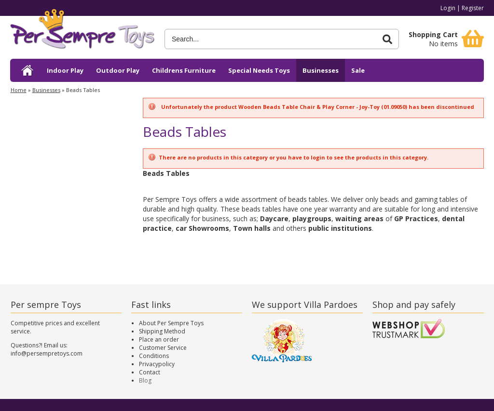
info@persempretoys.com (46, 353)
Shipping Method (162, 331)
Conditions (154, 356)
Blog (145, 380)
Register (473, 8)
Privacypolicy (157, 364)
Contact (149, 372)
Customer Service (163, 348)
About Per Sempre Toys (171, 323)
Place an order (159, 339)
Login (447, 8)
